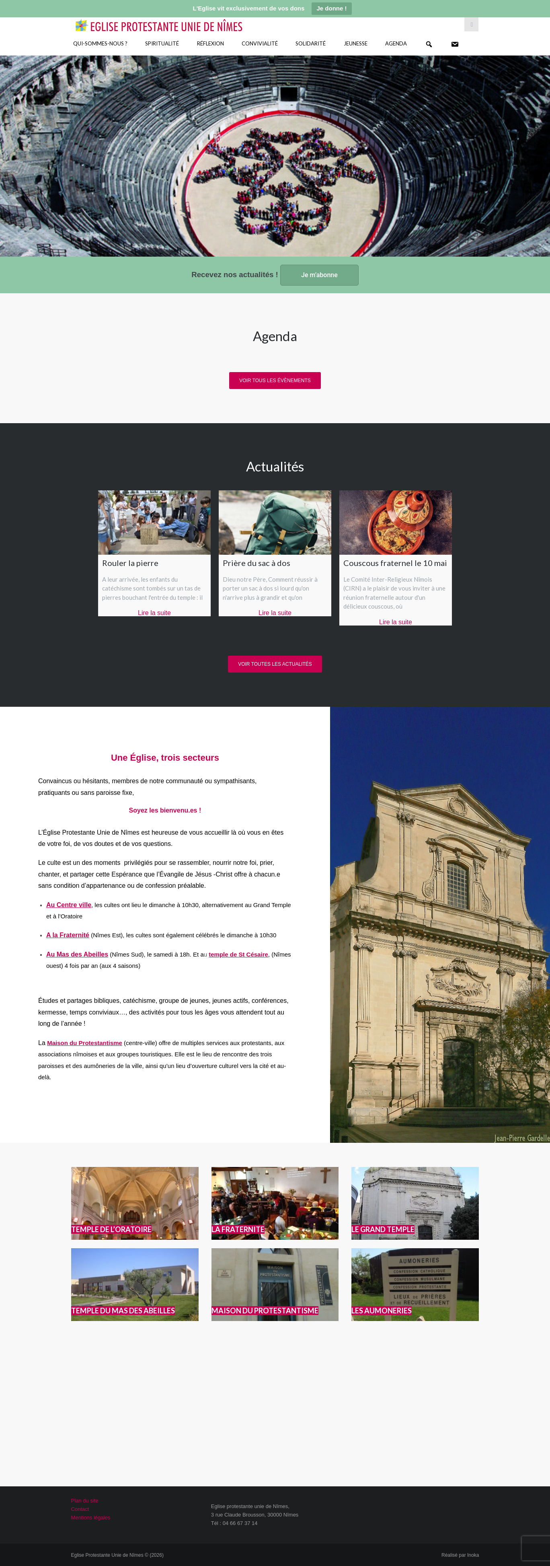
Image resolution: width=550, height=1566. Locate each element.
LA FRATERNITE (238, 1229)
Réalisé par (460, 1555)
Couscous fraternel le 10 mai (395, 563)
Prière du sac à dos (256, 563)
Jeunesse (355, 43)
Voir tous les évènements (275, 380)
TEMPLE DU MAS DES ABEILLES (123, 1310)
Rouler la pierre (130, 563)
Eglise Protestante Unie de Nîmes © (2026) (117, 1555)
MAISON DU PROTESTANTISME (264, 1310)
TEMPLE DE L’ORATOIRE (111, 1229)
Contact (80, 1509)
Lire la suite (154, 612)
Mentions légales (91, 1518)
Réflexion (210, 43)
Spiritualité (162, 43)
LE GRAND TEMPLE (383, 1229)
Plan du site (85, 1501)
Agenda (396, 43)
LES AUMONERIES (381, 1310)
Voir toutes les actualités (275, 664)
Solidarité (311, 43)
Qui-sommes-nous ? (100, 43)
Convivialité (260, 43)
